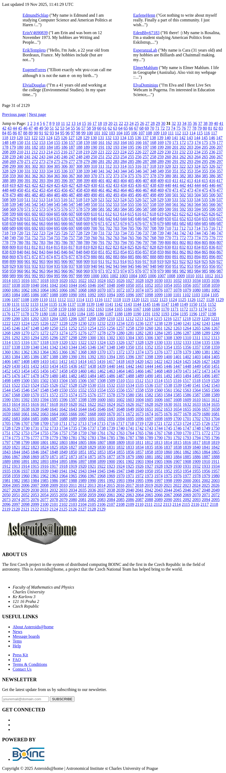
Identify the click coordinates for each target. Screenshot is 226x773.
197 (146, 147)
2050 (6, 495)
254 (123, 156)
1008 (171, 276)
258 (153, 156)
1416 (101, 361)
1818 (205, 442)
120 (20, 137)
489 (86, 195)
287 (146, 161)
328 (5, 171)
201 (175, 147)
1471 (187, 371)
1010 (190, 276)
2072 (215, 495)
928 (5, 266)
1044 (73, 285)
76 (184, 128)
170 (168, 142)
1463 (111, 371)
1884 (177, 456)
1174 (203, 309)
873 (42, 256)
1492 (168, 376)
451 (27, 190)
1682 (6, 418)
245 (57, 156)
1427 (205, 361)
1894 (54, 461)
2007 (35, 485)
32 (174, 123)
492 (109, 195)
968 (79, 271)
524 (123, 199)
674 (123, 223)
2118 (214, 504)
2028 (16, 490)
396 (64, 180)
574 (49, 209)
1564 (196, 390)
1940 (54, 471)
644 (123, 218)
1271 (35, 333)
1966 (82, 476)
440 (168, 185)
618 (153, 214)
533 (190, 199)
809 (13, 247)
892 (183, 256)
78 (194, 128)
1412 (63, 361)
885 (131, 256)
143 (190, 137)
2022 (177, 485)
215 (57, 152)
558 (153, 204)
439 (160, 185)
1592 (25, 399)
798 (153, 242)
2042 (149, 490)
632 (35, 218)
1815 (177, 442)
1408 (25, 361)
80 (205, 128)
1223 (16, 323)
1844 (16, 452)
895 (205, 256)
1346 (92, 347)
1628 (149, 404)
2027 (6, 490)
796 (138, 242)
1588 (206, 395)
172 (183, 142)
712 (182, 228)
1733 (54, 428)
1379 (187, 352)
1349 (120, 347)
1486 (111, 376)
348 (153, 171)
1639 (35, 409)
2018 (139, 485)
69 (147, 128)
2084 (111, 499)
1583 (158, 395)
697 (72, 228)
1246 (16, 328)
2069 (187, 495)
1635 (215, 404)
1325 (111, 342)
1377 (168, 352)
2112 (158, 504)
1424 (177, 361)
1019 (54, 280)
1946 (111, 471)
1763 (120, 433)
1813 (158, 442)
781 (27, 242)
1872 (63, 456)
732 (109, 233)
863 (190, 252)
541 (27, 204)
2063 (130, 495)
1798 (16, 442)
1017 (35, 280)
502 (183, 195)
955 (205, 266)
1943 (82, 471)
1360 (6, 352)
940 (94, 266)
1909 (196, 461)
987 (219, 271)
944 (123, 266)
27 (147, 123)
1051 (139, 285)
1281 (130, 333)
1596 (63, 399)
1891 (25, 461)
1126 (191, 299)
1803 (63, 442)
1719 (139, 423)
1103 (196, 295)
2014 (101, 485)
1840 (196, 447)
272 (35, 161)
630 (20, 218)
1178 (25, 314)
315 (131, 166)
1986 (54, 480)
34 (184, 123)
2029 (25, 490)
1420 (139, 361)
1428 (215, 361)
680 (168, 223)
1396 (130, 356)
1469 (168, 371)
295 (205, 161)
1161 (81, 309)
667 (72, 223)
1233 (111, 323)
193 (116, 147)
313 (116, 166)
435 (131, 185)
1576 (92, 395)
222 (108, 152)
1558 (139, 390)
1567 (6, 395)
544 (49, 204)
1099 (158, 295)
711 (175, 228)
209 (13, 152)
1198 (212, 314)
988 (5, 276)
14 (79, 123)
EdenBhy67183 (146, 32)
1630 (168, 404)
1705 (6, 423)
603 (42, 214)
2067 (168, 495)
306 (64, 166)
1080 (196, 290)
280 (94, 161)
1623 (101, 404)
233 (190, 152)
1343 (63, 347)
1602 (120, 399)
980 (168, 271)
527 (145, 199)
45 (20, 128)
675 (131, 223)
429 (86, 185)
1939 (44, 471)
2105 (92, 504)
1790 (158, 437)
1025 (111, 280)
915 (131, 261)
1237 (149, 323)
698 (79, 228)
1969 (111, 476)
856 (138, 252)
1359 (215, 347)
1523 (25, 385)
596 (212, 209)
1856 (130, 452)
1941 (63, 471)
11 (63, 123)
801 (175, 242)
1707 (25, 423)
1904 (149, 461)
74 (173, 128)
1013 (218, 276)
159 (86, 142)
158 (79, 142)
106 (134, 133)
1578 (111, 395)
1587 (196, 395)
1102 (186, 295)
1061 (16, 290)
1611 (206, 399)
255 (131, 156)
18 (100, 123)
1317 (35, 342)
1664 (54, 414)
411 (175, 180)
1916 (44, 466)
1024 (101, 280)
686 (212, 223)
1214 (148, 318)
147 (219, 137)
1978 (196, 476)
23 (126, 123)
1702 (196, 418)
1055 (177, 285)
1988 (73, 480)
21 (116, 123)
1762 (111, 433)
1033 (187, 280)
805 (205, 242)
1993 (120, 480)
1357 (196, 347)
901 (27, 261)
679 (160, 223)
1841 (206, 447)
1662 (35, 414)
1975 (168, 476)
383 (190, 176)
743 (190, 233)
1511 (130, 380)
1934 (215, 466)
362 (35, 176)
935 (57, 266)
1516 (177, 380)
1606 (158, 399)
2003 (215, 480)
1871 (54, 456)
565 (205, 204)
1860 (168, 452)
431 (101, 185)
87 (20, 133)
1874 (82, 456)
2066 (158, 495)
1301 (101, 337)
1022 (82, 280)
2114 (176, 504)
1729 (16, 428)
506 (212, 195)
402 (109, 180)
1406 (6, 361)
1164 (109, 309)
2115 (186, 504)
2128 (91, 509)
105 (127, 133)
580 (94, 209)
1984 (35, 480)
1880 (139, 456)
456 (64, 190)
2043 (158, 490)
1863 (196, 452)
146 (212, 137)
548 (79, 204)
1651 (149, 409)
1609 (187, 399)
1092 (92, 295)
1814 (167, 442)
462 (109, 190)
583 (116, 209)
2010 (63, 485)
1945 (101, 471)
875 (57, 256)
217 (71, 152)
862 (183, 252)
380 (168, 176)
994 (49, 276)
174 (197, 142)
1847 (44, 452)
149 (13, 142)
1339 (25, 347)
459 (86, 190)
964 (49, 271)
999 (86, 276)
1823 (35, 447)
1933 (206, 466)
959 (13, 271)
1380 (196, 352)
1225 (35, 323)
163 (116, 142)
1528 (73, 385)
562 (183, 204)
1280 (120, 333)
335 (57, 171)
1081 (206, 290)
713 (190, 228)
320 (167, 166)
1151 (203, 304)
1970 (120, 476)
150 (20, 142)
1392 (92, 356)
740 (168, 233)
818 (79, 247)
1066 (63, 290)
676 (138, 223)
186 (64, 147)
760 (94, 237)
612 (108, 214)
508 (5, 199)
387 (219, 176)
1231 (92, 323)
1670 (111, 414)
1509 (111, 380)
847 (72, 252)
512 (34, 199)
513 (42, 199)
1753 (25, 433)
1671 (120, 414)
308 (79, 166)
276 (64, 161)
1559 (149, 390)
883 (116, 256)
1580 (130, 395)
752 (35, 237)
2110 (139, 504)
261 (175, 156)
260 (168, 156)
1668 (92, 414)
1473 (206, 371)
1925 (130, 466)
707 (146, 228)
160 (94, 142)
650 (168, 218)
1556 (120, 390)
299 (13, 166)
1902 (130, 461)
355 (205, 171)
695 (57, 228)
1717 (120, 423)
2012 (82, 485)
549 (86, 204)
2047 (196, 490)
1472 (196, 371)
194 (123, 147)
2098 (25, 504)
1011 (199, 276)
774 (197, 237)
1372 (120, 352)
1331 (168, 342)
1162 (90, 309)
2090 (168, 499)
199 (160, 147)
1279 (111, 333)
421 (27, 185)
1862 (187, 452)
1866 (6, 456)
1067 (73, 290)
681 (175, 223)
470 (168, 190)
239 (13, 156)
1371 (111, 352)
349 (160, 171)
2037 (101, 490)
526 (138, 199)
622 (182, 214)
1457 (54, 371)
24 (131, 123)
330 (20, 171)
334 (49, 171)
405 (131, 180)
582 (109, 209)
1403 (196, 356)
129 (86, 137)
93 (52, 133)
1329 (149, 342)
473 (190, 190)
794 (123, 242)
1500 (25, 380)
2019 (148, 485)
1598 (82, 399)
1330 (158, 342)
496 (138, 195)
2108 (120, 504)
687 (219, 223)
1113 (71, 299)
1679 (196, 414)
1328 (139, 342)
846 (64, 252)
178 (5, 147)
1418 (120, 361)
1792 (177, 437)
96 (67, 133)
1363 (35, 352)
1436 (73, 366)
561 (175, 204)
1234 (120, 323)
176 (212, 142)
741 (175, 233)
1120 (135, 299)
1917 (54, 466)
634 (49, 218)
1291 (6, 337)
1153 (6, 309)
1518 (196, 380)
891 (175, 256)
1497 (215, 376)
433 (116, 185)
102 (104, 133)
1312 (205, 337)
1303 (120, 337)
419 (13, 185)
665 (57, 223)
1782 (82, 437)
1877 (111, 456)
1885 (187, 456)
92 (46, 133)
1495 (196, 376)
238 (5, 156)
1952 (168, 471)
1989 (82, 480)
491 (101, 195)
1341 (44, 347)
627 (219, 214)
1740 (120, 428)
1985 (44, 480)
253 (116, 156)
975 (131, 271)
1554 (101, 390)
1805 (82, 442)
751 (27, 237)
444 (197, 185)
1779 (54, 437)
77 (189, 128)
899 (13, 261)
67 (136, 128)
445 (205, 185)
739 (160, 233)
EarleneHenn (144, 15)
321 (175, 166)
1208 (91, 318)
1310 (187, 337)
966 (64, 271)
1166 (128, 309)
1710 (54, 423)
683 (190, 223)
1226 (44, 323)
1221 (215, 318)
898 (5, 261)
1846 (35, 452)
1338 (16, 347)
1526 (54, 385)
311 (101, 166)
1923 (111, 466)
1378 (177, 352)
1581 (139, 395)
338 (79, 171)
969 (86, 271)
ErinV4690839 (35, 32)
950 (168, 266)
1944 (92, 471)
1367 (73, 352)
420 (20, 185)
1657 (206, 409)
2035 (82, 490)
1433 (44, 366)
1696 (139, 418)
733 (116, 233)
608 (79, 214)
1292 (16, 337)
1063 (35, 290)
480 (20, 195)
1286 (177, 333)
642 (109, 218)
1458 (63, 371)
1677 (177, 414)
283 (116, 161)
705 (131, 228)
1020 (63, 280)
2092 (187, 499)
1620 (73, 404)
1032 (177, 280)
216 (64, 152)
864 (197, 252)
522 (108, 199)
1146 (156, 304)
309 (86, 166)
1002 (114, 276)
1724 (186, 423)
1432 (35, 366)
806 (212, 242)
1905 (158, 461)
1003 (123, 276)
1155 (25, 309)
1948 (130, 471)
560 (168, 204)
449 (13, 190)
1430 (16, 366)
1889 (6, 461)
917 (145, 261)
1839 (187, 447)
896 (212, 256)
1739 (111, 428)
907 (72, 261)
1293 (25, 337)
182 (35, 147)
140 (167, 137)
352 (183, 171)
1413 (72, 361)
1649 (130, 409)
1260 (149, 328)
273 (42, 161)
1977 (187, 476)
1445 (158, 366)
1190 (137, 314)
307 (72, 166)
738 (153, 233)
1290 (215, 333)
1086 (35, 295)
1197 (203, 314)
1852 (92, 452)
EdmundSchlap (36, 15)
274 (49, 161)
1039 (25, 285)
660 (20, 223)
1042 (54, 285)
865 (205, 252)
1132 (25, 304)
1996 (149, 480)
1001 (104, 276)
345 (131, 171)
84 (4, 133)
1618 (54, 404)
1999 (177, 480)
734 (123, 233)
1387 (44, 356)
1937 (25, 471)
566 (212, 204)
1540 (187, 385)
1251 (63, 328)
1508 (101, 380)
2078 (54, 499)
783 (42, 242)
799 (160, 242)
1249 (44, 328)
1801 (44, 442)
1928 (158, 466)
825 (131, 247)
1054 (168, 285)
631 (27, 218)
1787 (130, 437)
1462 (101, 371)
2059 (92, 495)
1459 (73, 371)
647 (146, 218)
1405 (215, 356)
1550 (63, 390)
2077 (44, 499)
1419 (129, 361)
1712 (72, 423)
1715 (101, 423)
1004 (133, 276)
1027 (130, 280)
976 (138, 271)
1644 (82, 409)
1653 (168, 409)
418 (5, 185)
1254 (92, 328)
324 (197, 166)
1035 (206, 280)
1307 (158, 337)
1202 (34, 318)
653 (190, 218)
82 (215, 128)
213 (42, 152)
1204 (53, 318)
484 (49, 195)
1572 (54, 395)
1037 (6, 285)
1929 (168, 466)
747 (219, 233)
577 (72, 209)
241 (27, 156)
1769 (177, 433)
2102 (63, 504)
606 (64, 214)
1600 (101, 399)
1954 (187, 471)
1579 (120, 395)
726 (64, 233)
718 (5, 233)
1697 (149, 418)
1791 (168, 437)
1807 (101, 442)
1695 (130, 418)
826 (138, 247)
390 (20, 180)
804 (197, 242)
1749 (206, 428)
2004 (6, 485)
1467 (149, 371)
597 (219, 209)
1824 (44, 447)
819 (86, 247)
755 (57, 237)
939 (86, 266)
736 (138, 233)
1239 (168, 323)
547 (72, 204)
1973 (149, 476)
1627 (139, 404)
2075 (25, 499)
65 (126, 128)
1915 (35, 466)
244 (49, 156)
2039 (120, 490)
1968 (101, 476)
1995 (139, 480)
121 (27, 137)
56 (78, 128)
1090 (73, 295)
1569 (25, 395)
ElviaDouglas (34, 85)
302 (35, 166)
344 (123, 171)
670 (94, 223)
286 (138, 161)
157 (72, 142)
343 (116, 171)
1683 (16, 418)
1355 (177, 347)
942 (109, 266)
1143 (128, 304)
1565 (206, 390)
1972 (139, 476)
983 (190, 271)
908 (79, 261)
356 (212, 171)
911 (101, 261)
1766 (149, 433)
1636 (6, 409)
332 (35, 171)
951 (175, 266)
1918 (63, 466)
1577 (101, 395)
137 (145, 137)
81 (210, 128)
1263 (177, 328)
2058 (82, 495)
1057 (196, 285)
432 (109, 185)
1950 (149, 471)
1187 (109, 314)
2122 (34, 509)
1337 (6, 347)
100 (90, 133)
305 (57, 166)
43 (9, 128)
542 (35, 204)
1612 (215, 399)
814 (49, 247)
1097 (139, 295)
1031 (168, 280)
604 (49, 214)
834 (197, 247)
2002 (206, 480)
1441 (120, 366)
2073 (6, 499)
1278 (101, 333)
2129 (101, 509)
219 (86, 152)
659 (13, 223)
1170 (165, 309)
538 (5, 204)
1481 (63, 376)
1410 (44, 361)
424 (49, 185)
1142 (118, 304)
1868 (25, 456)
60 (99, 128)
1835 (149, 447)
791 (101, 242)
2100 (44, 504)
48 (36, 128)
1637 (16, 409)
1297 (63, 337)
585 (131, 209)
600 (20, 214)
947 (146, 266)
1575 (82, 395)
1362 (25, 352)
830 (167, 247)
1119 (126, 299)
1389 (63, 356)
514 (49, 199)
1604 (139, 399)
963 (42, 271)
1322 (82, 342)
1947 (120, 471)
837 (219, 247)
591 (175, 209)
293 (190, 161)
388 (5, 180)
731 (101, 233)
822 (108, 247)
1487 (120, 376)
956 (212, 266)
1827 (73, 447)
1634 (206, 404)
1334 (196, 342)
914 (123, 261)
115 (199, 133)
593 (190, 209)
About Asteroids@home (33, 627)
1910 (206, 461)
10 (58, 123)
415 (204, 180)
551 (101, 204)
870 (20, 256)
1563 (187, 390)
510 (20, 199)
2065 (149, 495)
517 (71, 199)
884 (123, 256)
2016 (120, 485)
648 (153, 218)
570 (20, 209)
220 (94, 152)
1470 (177, 371)
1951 (158, 471)
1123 (163, 299)
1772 (206, 433)
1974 (158, 476)
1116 (99, 299)
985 (205, 271)
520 (94, 199)
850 (94, 252)
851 (101, 252)
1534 (130, 385)
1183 (72, 314)
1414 (82, 361)
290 (168, 161)
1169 (156, 309)
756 (64, 237)
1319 (54, 342)
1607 (168, 399)
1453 (16, 371)
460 (94, 190)
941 (101, 266)
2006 (25, 485)
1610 (196, 399)
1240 (177, 323)
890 (168, 256)
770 (168, 237)
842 (35, 252)
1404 (206, 356)
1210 (110, 318)
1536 (149, 385)
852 (109, 252)
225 (131, 152)
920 (167, 261)
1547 (35, 390)
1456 (44, 371)
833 (190, 247)
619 (160, 214)
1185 (90, 314)
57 (83, 128)
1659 (6, 414)
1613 (6, 404)
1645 (92, 409)
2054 (44, 495)
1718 (129, 423)
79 (199, 128)
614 (123, 214)
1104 (205, 295)
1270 (25, 333)
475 (205, 190)
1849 (63, 452)
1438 (92, 366)
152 (35, 142)
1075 (149, 290)
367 (72, 176)
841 (27, 252)
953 (190, 266)
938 (79, 266)
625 (204, 214)
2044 (168, 490)
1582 (149, 395)
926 (212, 261)
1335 (206, 342)
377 (146, 176)
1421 (148, 361)
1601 (111, 399)
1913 (16, 466)
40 (216, 123)
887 (146, 256)
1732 (44, 428)
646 (138, 218)
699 (86, 228)
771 (175, 237)
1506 (82, 380)
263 (190, 156)
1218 (186, 318)
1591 (16, 399)
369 (86, 176)
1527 (63, 385)
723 (42, 233)
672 (109, 223)
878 (79, 256)
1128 (210, 299)
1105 (214, 295)
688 (5, 228)
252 (109, 156)
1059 (215, 285)
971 (101, 271)
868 (5, 256)
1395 (120, 356)
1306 (149, 337)
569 (13, 209)
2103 (73, 504)
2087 (139, 499)
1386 (35, 356)
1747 (187, 428)
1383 (6, 356)
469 (160, 190)
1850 (73, 452)
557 (146, 204)
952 (183, 266)
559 (160, 204)
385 (205, 176)
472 (183, 190)
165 (131, 142)
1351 (139, 347)
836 (212, 247)
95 (62, 133)
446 (212, 185)
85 (9, 133)
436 (138, 185)
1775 (16, 437)
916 (138, 261)
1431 (25, 366)
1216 (167, 318)
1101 (177, 295)
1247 (25, 328)
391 (27, 180)
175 (205, 142)
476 (212, 190)
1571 (44, 395)
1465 (130, 371)
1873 (73, 456)
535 (204, 199)
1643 (73, 409)
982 (183, 271)
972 (109, 271)
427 (72, 185)
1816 (186, 442)
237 (219, 152)
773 (190, 237)
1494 (187, 376)
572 (35, 209)
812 (34, 247)
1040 (35, 285)
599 (13, 214)
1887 (206, 456)
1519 (205, 380)
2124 (53, 509)
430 (94, 185)
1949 (139, 471)
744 (197, 233)
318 (153, 166)
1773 (215, 433)
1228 (63, 323)
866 (212, 252)
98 (78, 133)
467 (146, 190)
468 (153, 190)
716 (212, 228)
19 (105, 123)
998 (79, 276)
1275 (73, 333)
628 (5, 218)
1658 (215, 409)
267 (219, 156)
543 (42, 204)
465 (131, 190)
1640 (44, 409)
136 (138, 137)
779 (13, 242)
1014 (6, 280)
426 (64, 185)
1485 (101, 376)
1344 (73, 347)
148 (5, 142)
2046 (187, 490)
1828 (82, 447)
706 (138, 228)
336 (64, 171)
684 (197, 223)
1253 (82, 328)
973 (116, 271)
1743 (149, 428)
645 (131, 218)
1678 (187, 414)
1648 (120, 409)
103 (112, 133)
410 (168, 180)
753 (42, 237)
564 (197, 204)
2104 (82, 504)
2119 (6, 509)
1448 (187, 366)
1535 (139, 385)
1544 (6, 390)
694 (49, 228)
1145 (146, 304)
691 (27, 228)
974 (123, 271)
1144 (137, 304)
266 (212, 156)
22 (121, 123)
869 (13, 256)
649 (160, 218)
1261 (158, 328)
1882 (158, 456)
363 (42, 176)
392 (35, 180)
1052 (149, 285)
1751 (6, 433)
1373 (130, 352)
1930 (177, 466)
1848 (54, 452)
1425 (186, 361)
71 (157, 128)
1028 (139, 280)
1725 (196, 423)
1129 (219, 299)
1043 (63, 285)
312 (108, 166)
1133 (34, 304)
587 (146, 209)
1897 (82, 461)
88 (25, 133)
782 (35, 242)
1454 (25, 371)
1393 (101, 356)
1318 (44, 342)
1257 (120, 328)
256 (138, 156)
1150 (193, 304)
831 (175, 247)
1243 (206, 323)
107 (141, 133)
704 (123, 228)
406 (138, 180)
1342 (54, 347)
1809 (120, 442)
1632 (187, 404)
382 (183, 176)
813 (42, 247)
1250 (54, 328)
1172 (184, 309)
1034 (196, 280)
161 (101, 142)
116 (207, 133)
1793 (187, 437)
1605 (149, 399)
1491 (158, 376)
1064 (44, 290)
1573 (63, 395)
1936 (16, 471)
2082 (92, 499)
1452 (6, 371)
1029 (149, 280)
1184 (81, 314)
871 (27, 256)
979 (160, 271)
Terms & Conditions (30, 664)
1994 (130, 480)
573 (42, 209)
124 (49, 137)
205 (205, 147)
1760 (92, 433)
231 (175, 152)
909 (86, 261)
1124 (173, 299)
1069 (92, 290)
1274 (63, 333)
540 (20, 204)
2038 (111, 490)
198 (153, 147)
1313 (215, 337)
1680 (206, 414)
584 (123, 209)
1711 (63, 423)
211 (27, 152)
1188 (118, 314)
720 (20, 233)
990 (20, 276)
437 (146, 185)
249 (86, 156)
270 (20, 161)
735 (131, 233)
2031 (44, 490)
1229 (73, 323)
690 (20, 228)
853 (116, 252)
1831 (111, 447)
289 (160, 161)
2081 (82, 499)
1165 (118, 309)
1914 (25, 466)
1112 (62, 299)
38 (205, 123)
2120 (15, 509)
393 (42, 180)
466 (138, 190)
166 (138, 142)
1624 (111, 404)
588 (153, 209)
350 (168, 171)
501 (175, 195)
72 (163, 128)
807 (219, 242)
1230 (82, 323)
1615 (25, 404)
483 (42, 195)
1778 (44, 437)
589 (160, 209)
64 (120, 128)
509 (13, 199)
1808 (111, 442)
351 (175, 171)
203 (190, 147)
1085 (25, 295)
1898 (92, 461)
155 (57, 142)
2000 (187, 480)
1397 (139, 356)
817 (71, 247)
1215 (158, 318)
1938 (35, 471)
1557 (130, 390)
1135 (53, 304)
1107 (15, 299)
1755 (44, 433)
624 (197, 214)
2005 (16, 485)
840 (20, 252)
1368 (82, 352)
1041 (44, 285)
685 (205, 223)
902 (35, 261)
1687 (54, 418)
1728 (6, 428)
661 (27, 223)
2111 (148, 504)
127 (71, 137)
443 (190, 185)
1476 (16, 376)
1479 (44, 376)
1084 (16, 295)
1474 (215, 371)
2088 (149, 499)
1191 (146, 314)
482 (35, 195)
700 (94, 228)
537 (219, 199)
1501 (35, 380)
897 (219, 256)
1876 (101, 456)
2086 (130, 499)
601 (27, 214)
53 (62, 128)
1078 (177, 290)
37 (200, 123)
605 (57, 214)
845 (57, 252)
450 (20, 190)
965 (57, 271)
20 (110, 123)
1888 (215, 456)
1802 (54, 442)
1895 (63, 461)
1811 (139, 442)
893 (190, 256)
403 (116, 180)
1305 (139, 337)
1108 (25, 299)
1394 (111, 356)
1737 (92, 428)
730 (94, 233)
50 (46, 128)
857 (146, 252)
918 (153, 261)
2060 (101, 495)
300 (20, 166)
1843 (6, 452)
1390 (73, 356)
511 (27, 199)
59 (94, 128)
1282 (139, 333)
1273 (54, 333)
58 (89, 128)
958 (5, 271)
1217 (177, 318)
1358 (206, 347)
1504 (63, 380)
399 (86, 180)
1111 (52, 299)
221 (101, 152)
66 (131, 128)
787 (72, 242)
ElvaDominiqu (145, 85)
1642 (63, 409)
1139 (90, 304)
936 (64, 266)
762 (109, 237)
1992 (111, 480)
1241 (187, 323)
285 (131, 161)
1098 (149, 295)
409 (160, 180)
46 (25, 128)
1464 (120, 371)
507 (219, 195)
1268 (6, 333)
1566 (215, 390)
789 (86, 242)
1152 (212, 304)
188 (79, 147)
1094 (111, 295)
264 (197, 156)
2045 (177, 490)
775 (205, 237)
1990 (92, 480)
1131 (15, 304)
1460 (82, 371)
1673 (139, 414)
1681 (215, 414)
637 (72, 218)
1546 (25, 390)
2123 (44, 509)
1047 (101, 285)
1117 (108, 299)
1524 (35, 385)
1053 (158, 285)
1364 (44, 352)
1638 (25, 409)
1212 (129, 318)
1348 (111, 347)
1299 (82, 337)
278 (79, 161)
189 (86, 147)
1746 (177, 428)
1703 (206, 418)
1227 (54, 323)
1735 (73, 428)
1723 (177, 423)
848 (79, 252)
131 (101, 137)
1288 (196, 333)
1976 (177, 476)
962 (35, 271)
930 (20, 266)
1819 (215, 442)
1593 (35, 399)
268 (5, 161)
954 (197, 266)
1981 (6, 480)
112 (178, 133)
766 (138, 237)
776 (212, 237)
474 (197, 190)
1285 (168, 333)
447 (219, 185)
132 (108, 137)
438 (153, 185)
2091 (177, 499)
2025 (205, 485)
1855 (120, 452)
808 (5, 247)
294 (197, 161)
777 (219, 237)
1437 (82, 366)
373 (116, 176)
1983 (25, 480)
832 (182, 247)
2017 (129, 485)
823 (116, 247)
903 (42, 261)
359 (13, 176)
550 (94, 204)
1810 (130, 442)
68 (141, 128)
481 (27, 195)
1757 (63, 433)
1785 (111, 437)
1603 (130, 399)
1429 (6, 366)
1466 (139, 371)
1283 (149, 333)
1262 (168, 328)
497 (146, 195)
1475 (6, 376)
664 (49, 223)
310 (94, 166)
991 (27, 276)
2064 (139, 495)
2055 (54, 495)
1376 (158, 352)
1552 (82, 390)
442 (183, 185)
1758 (73, 433)
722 (35, 233)
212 (34, 152)
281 (101, 161)
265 (205, 156)
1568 (16, 395)
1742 (139, 428)
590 (168, 209)
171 (175, 142)
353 (190, 171)
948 (153, 266)
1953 (177, 471)
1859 (158, 452)
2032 (54, 490)
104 (119, 133)
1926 (139, 466)
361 (27, 176)
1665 (63, 414)
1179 (34, 314)
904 (49, 261)
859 (160, 252)
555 (131, 204)
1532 (111, 385)
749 (13, 237)
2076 (35, 499)
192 (109, 147)
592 (183, 209)
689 (13, 228)
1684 (25, 418)
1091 (82, 295)
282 (109, 161)
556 (138, 204)
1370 (101, 352)
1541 (196, 385)
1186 (100, 314)
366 (64, 176)
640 (94, 218)
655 (205, 218)
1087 (44, 295)
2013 (91, 485)
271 (27, 161)
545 (57, 204)
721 (27, 233)
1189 (128, 314)
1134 (44, 304)
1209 (101, 318)
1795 (206, 437)
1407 (16, 361)
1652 (158, 409)
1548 (44, 390)
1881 (149, 456)
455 (57, 190)
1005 (142, 276)
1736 (82, 428)
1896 (73, 461)
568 (5, 209)
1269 (16, 333)
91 (41, 133)
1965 (73, 476)
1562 (177, 390)
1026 (120, 280)
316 (138, 166)
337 (72, 171)
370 (94, 176)
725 (57, 233)
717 (219, 228)
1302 (111, 337)
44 (15, 128)
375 (131, 176)
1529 (82, 385)
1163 (100, 309)
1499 (16, 380)
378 (153, 176)
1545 (16, 390)
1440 (111, 366)
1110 (44, 299)
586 (138, 209)
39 (211, 123)
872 (35, 256)
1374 (139, 352)
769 (160, 237)
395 (57, 180)
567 (219, 204)
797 (146, 242)
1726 (205, 423)
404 (123, 180)
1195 (184, 314)
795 (131, 242)
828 (153, 247)
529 (160, 199)
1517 (186, 380)
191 (101, 147)
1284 (158, 333)
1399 (158, 356)
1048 (111, 285)
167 (146, 142)
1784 (101, 437)
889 (160, 256)
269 (13, 161)
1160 (72, 309)
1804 (73, 442)
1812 (148, 442)
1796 (215, 437)
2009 (54, 485)
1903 (139, 461)
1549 (54, 390)
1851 (82, 452)
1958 (6, 476)
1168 (146, 309)
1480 (54, 376)
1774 (6, 437)
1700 (177, 418)
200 (168, 147)
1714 (91, 423)
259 (160, 156)
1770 (187, 433)
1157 (44, 309)
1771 (196, 433)
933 (42, 266)
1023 (92, 280)
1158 (53, 309)
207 (219, 147)
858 (153, 252)
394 (49, 180)
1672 (130, 414)
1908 (187, 461)
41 (221, 123)
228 (153, 152)
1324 (101, 342)
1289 (206, 333)
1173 (193, 309)
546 (64, 204)
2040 (130, 490)
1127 (201, 299)
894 (197, 256)
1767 (158, 433)
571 (27, 209)
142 (182, 137)
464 (123, 190)
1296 (54, 337)
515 (57, 199)
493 (116, 195)
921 (175, 261)
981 (175, 271)
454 (49, 190)
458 (79, 190)
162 (109, 142)
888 (153, 256)
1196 (193, 314)
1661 (25, 414)
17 (94, 123)
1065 (54, 290)
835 (204, 247)
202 (183, 147)
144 (197, 137)
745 (205, 233)
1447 (177, 366)
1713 (82, 423)
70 (152, 128)
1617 (44, 404)
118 (5, 137)
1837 (168, 447)
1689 (73, 418)
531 (175, 199)
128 (79, 137)
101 (97, 133)
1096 (130, 295)
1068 (82, 290)
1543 (215, 385)
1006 (152, 276)
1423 (167, 361)
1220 (205, 318)
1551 (73, 390)
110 (164, 133)
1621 (82, 404)
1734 (63, 428)
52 (57, 128)
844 (49, 252)
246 (64, 156)
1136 (62, 304)
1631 (177, 404)
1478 (35, 376)
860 (168, 252)
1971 (130, 476)
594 (197, 209)
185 (57, 147)
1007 (161, 276)
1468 (158, 371)
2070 (196, 495)
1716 (110, 423)
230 (167, 152)
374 (123, 176)
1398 (149, 356)
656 (212, 218)
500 (168, 195)
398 (79, 180)
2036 (92, 490)
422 (35, 185)
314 (123, 166)
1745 (168, 428)
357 (219, 171)
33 (179, 123)
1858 (149, 452)
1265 (196, 328)
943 (116, 266)
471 (175, 190)
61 (104, 128)
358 (5, 176)
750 (20, 237)
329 (13, 171)
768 (153, 237)
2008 (44, 485)
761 (101, 237)
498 (153, 195)
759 (86, 237)
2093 (196, 499)
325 (204, 166)
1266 (206, 328)
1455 (35, 371)
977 (146, 271)
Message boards (26, 636)
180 (20, 147)
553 (116, 204)
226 (138, 152)
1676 (168, 414)
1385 (25, 356)
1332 (177, 342)
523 (116, 199)
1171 (174, 309)
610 (94, 214)
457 (72, 190)
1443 (139, 366)
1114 (80, 299)
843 (42, 252)
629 (13, 218)
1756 (54, 433)
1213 (139, 318)
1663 (44, 414)
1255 (101, 328)
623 (190, 214)
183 (42, 147)
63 (115, 128)
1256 (111, 328)
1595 (54, 399)
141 (175, 137)
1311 (196, 337)
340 (94, 171)
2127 (82, 509)
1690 (82, 418)
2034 (73, 490)
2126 (72, 509)
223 (116, 152)
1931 (187, 466)
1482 (73, 376)
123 (42, 137)
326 (212, 166)
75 (178, 128)
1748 (196, 428)
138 (153, 137)
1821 (16, 447)
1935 (6, 471)
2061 (111, 495)
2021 (167, 485)
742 (183, 233)
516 (64, 199)
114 (192, 133)
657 (219, 218)
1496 (206, 376)
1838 (177, 447)
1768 (168, 433)
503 (190, 195)
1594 (44, 399)
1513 (148, 380)
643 (116, 218)
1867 (16, 456)
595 (205, 209)
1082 (215, 290)
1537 (158, 385)
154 (49, 142)
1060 (6, 290)
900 (20, 261)
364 (49, 176)
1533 (120, 385)
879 (86, 256)
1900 (111, 461)
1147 (165, 304)
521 (101, 199)
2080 (73, 499)
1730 (25, 428)
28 (152, 123)
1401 (177, 356)
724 (49, 233)
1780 (63, 437)
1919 (73, 466)
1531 (101, 385)
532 (182, 199)
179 (13, 147)
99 (83, 133)
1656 (196, 409)
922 (182, 261)
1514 (158, 380)
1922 (101, 466)
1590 (6, 399)
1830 (101, 447)
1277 (92, 333)
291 (175, 161)
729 (86, 233)
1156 (34, 309)
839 (13, 252)
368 (79, 176)
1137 (72, 304)
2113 (167, 504)
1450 (206, 366)
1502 (44, 380)
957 (219, 266)
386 (212, 176)
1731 (35, 428)
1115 (89, 299)
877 (72, 256)
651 (175, 218)
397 (72, 180)
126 (64, 137)
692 (35, 228)
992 (35, 276)
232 (182, 152)
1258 (130, 328)
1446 (168, 366)
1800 (35, 442)
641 (101, 218)
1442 (130, 366)
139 (160, 137)
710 (168, 228)
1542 (206, 385)
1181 (53, 314)
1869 (35, 456)
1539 (177, 385)
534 (197, 199)
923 (190, 261)
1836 (158, 447)
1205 (63, 318)
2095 (215, 499)
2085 (120, 499)
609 (86, 214)
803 (190, 242)
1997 (158, 480)
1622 (92, 404)
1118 (117, 299)
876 (64, 256)
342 (109, 171)
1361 (16, 352)
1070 (101, 290)
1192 (156, 314)
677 (146, 223)
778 (5, 242)
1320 (63, 342)
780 (20, 242)
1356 (187, 347)
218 (79, 152)
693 (42, 228)
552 (109, 204)
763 (116, 237)
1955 (196, 471)
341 (101, 171)
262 (183, 156)
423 (42, 185)
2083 (101, 499)
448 (5, 190)
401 (101, 180)
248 (79, 156)
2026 (215, 485)
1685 (35, 418)
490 (94, 195)
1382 (215, 352)
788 (79, 242)
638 (79, 218)
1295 (44, 337)
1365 (54, 352)
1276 (82, 333)
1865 (215, 452)
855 (131, 252)
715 (204, 228)
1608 (177, 399)
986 (212, 271)
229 (160, 152)
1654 (177, 409)
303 (42, 166)
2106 (101, 504)
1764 (130, 433)
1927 (149, 466)
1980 (215, 476)
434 (123, 185)
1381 (206, 352)
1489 (139, 376)
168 (153, 142)
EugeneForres (34, 69)
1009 (180, 276)
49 (41, 128)
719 (13, 233)
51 (52, 128)
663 (42, 223)
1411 (54, 361)
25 (137, 123)
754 (49, 237)
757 (72, 237)
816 (64, 247)
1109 (34, 299)
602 (35, 214)
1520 (215, 380)
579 (86, 209)
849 (86, 252)
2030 (35, 490)
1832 (120, 447)
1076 (158, 290)
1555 (111, 390)
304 (49, 166)
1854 (111, 452)
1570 (35, 395)
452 (35, 190)
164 (123, 142)
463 (116, 190)
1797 (6, 442)
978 (153, 271)
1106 (6, 299)
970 (94, 271)
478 (5, 195)
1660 (16, 414)
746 (212, 233)
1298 (73, 337)
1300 (92, 337)
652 (183, 218)
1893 (44, 461)
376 (138, 176)
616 (138, 214)
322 (182, 166)
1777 (35, 437)
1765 (139, 433)
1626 (130, 404)
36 (195, 123)
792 (109, 242)
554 (123, 204)
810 (20, 247)
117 (214, 133)
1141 (109, 304)
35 (189, 123)
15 (84, 123)
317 (145, 166)
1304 (130, 337)
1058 (206, 285)
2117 (204, 504)
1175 (212, 309)
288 (153, 161)
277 (72, 161)
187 (72, 147)
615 (131, 214)
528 (153, 199)
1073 (130, 290)
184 (49, 147)
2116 (195, 504)
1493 (177, 376)
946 (138, 266)
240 (20, 156)
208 (5, 152)
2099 (35, 504)
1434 (54, 366)
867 (219, 252)
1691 (92, 418)
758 (79, 237)
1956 (206, 471)
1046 (92, 285)
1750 (215, 428)
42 (4, 128)
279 (86, 161)
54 (67, 128)
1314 (6, 342)
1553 (92, 390)
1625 (120, 404)
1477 (25, 376)
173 (190, 142)
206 (212, 147)
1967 (92, 476)
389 (13, 180)
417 (219, 180)
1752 (16, 433)
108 (149, 133)
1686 (44, 418)
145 (204, 137)
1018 (44, 280)
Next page (37, 114)
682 (183, 223)
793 (116, 242)
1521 (6, 385)
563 (190, 204)
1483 (82, 376)
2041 (139, 490)
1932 (196, 466)
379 (160, 176)
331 (27, 171)
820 (94, 247)
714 (197, 228)
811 (27, 247)
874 (49, 256)
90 (36, 133)
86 (15, 133)
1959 (16, 476)
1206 (72, 318)
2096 (6, 504)
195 (131, 147)
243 (42, 156)
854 (123, 252)
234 (197, 152)
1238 (158, 323)
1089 (63, 295)
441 (175, 185)
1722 (167, 423)
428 (79, 185)
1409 (35, 361)
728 (79, 233)
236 (212, 152)
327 (219, 166)
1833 (130, 447)
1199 (6, 318)
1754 (35, 433)
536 (212, 199)
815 (57, 247)
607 (72, 214)
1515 (167, 380)
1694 (120, 418)
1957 (215, 471)
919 (160, 261)
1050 (130, 285)
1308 (168, 337)
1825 (54, 447)
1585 (177, 395)
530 (167, 199)
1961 (35, 476)
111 (171, 133)
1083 (6, 295)
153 (42, 142)
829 (160, 247)
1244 (215, 323)
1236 (139, 323)
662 (35, 223)
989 (13, 276)
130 (94, 137)
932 (35, 266)
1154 (15, 309)
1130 (6, 304)
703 (116, 228)
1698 (158, 418)
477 (219, 190)
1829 (92, 447)
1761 (101, 433)
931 (27, 266)
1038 (16, 285)
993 (42, 276)
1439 (101, 366)
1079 (187, 290)
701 (101, 228)
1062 (25, 290)
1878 (120, 456)
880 (94, 256)
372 (109, 176)
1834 (139, 447)
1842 (215, 447)
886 (138, 256)
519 (86, 199)
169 (160, 142)
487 (72, 195)
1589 (215, 395)
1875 (92, 456)
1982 (16, 480)
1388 (54, 356)
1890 (16, 461)
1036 (215, 280)
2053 (35, 495)
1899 (101, 461)
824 (123, 247)
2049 (215, 490)
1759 (82, 433)
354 (197, 171)
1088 (54, 295)
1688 (63, 418)
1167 (137, 309)
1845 (25, 452)
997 (72, 276)
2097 (16, 504)
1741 (130, 428)
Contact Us (22, 669)
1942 (73, 471)
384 (197, 176)
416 (212, 180)
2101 (54, 504)
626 (212, 214)
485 (57, 195)
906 (64, 261)
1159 (62, 309)
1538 (168, 385)
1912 (6, 466)
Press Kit (20, 655)
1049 (120, 285)
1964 (63, 476)
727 (72, 233)
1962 (44, 476)
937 (72, 266)
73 (168, 128)
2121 (25, 509)
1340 (35, 347)
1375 (149, 352)
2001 (196, 480)
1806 (92, 442)
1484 (92, 376)
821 (101, 247)
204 (197, 147)
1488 (130, 376)
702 (109, 228)
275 (57, 161)
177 (219, 142)
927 (219, 261)
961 (27, 271)
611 (101, 214)
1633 (196, 404)
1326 (120, 342)
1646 (101, 409)
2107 (111, 504)
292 (183, 161)
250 (94, 156)
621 (175, 214)
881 (101, 256)
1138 (81, 304)
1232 (101, 323)
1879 (130, 456)
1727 (215, 423)
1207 (82, 318)
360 (20, 176)
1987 (63, 480)
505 (205, 195)
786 (64, 242)
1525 (44, 385)
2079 (63, 499)
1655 (187, 409)
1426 (196, 361)
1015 (16, 280)
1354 (168, 347)
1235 (130, 323)
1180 (44, 314)
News (17, 631)
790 (94, 242)
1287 (187, 333)
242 (35, 156)
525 (131, 199)
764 (123, 237)
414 (197, 180)
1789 (149, 437)
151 (27, 142)
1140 (100, 304)
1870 (44, 456)
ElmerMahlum (145, 67)
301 (27, 166)
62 (110, 128)
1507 (92, 380)
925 (204, 261)
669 (86, 223)
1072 (120, 290)
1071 (111, 290)
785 (57, 242)
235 (204, 152)
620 (167, 214)
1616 (35, 404)
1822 (25, 447)
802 (183, 242)
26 (142, 123)
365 (57, 176)
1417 (110, 361)
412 (182, 180)
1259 (139, 328)
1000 (95, 276)
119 (12, 137)
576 (64, 209)
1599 (92, 399)
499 (160, 195)
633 (42, 218)
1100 (168, 295)
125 (57, 137)
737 (146, 233)
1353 (158, 347)
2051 (16, 495)
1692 (101, 418)
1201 (25, 318)
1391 (82, 356)
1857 (139, 452)
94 (57, 133)
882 (109, 256)
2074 (16, 499)
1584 (168, 395)
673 (116, 223)
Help (17, 646)
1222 (6, 323)
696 (64, 228)
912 (108, 261)
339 (86, 171)
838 (5, 252)
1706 (16, 423)
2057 (73, 495)
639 (86, 218)
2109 (130, 504)
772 (183, 237)
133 (116, 137)
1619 (63, 404)
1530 (92, 385)
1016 (25, 280)
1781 (73, 437)
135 (131, 137)
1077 (168, 290)
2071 (206, 495)
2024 (196, 485)
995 (57, 276)
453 (42, 190)
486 (64, 195)
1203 (44, 318)
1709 (44, 423)
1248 (35, 328)
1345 (82, 347)
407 (146, 180)
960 (20, 271)
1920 (82, 466)
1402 (187, 356)
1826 (63, 447)
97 (73, 133)
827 (145, 247)
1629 (158, 404)
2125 (63, 509)
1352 (149, 347)
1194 (174, 314)
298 (5, 166)
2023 (186, 485)
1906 (168, 461)
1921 (92, 466)
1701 (187, 418)
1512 (139, 380)
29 (158, 123)
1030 (158, 280)
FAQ (17, 659)
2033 (63, 490)
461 (101, 190)
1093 (101, 295)
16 (89, 123)
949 (160, 266)
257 (146, 156)
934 (49, 266)
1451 (215, 366)
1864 (206, 452)
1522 (16, 385)
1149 (184, 304)
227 (145, 152)
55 (73, 128)
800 (168, 242)
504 (197, 195)
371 (101, 176)
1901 (120, 461)
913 (116, 261)
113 (185, 133)
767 (146, 237)
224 (123, 152)
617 (145, 214)
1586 (187, 395)
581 (101, 209)
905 (57, 261)
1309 (177, 337)
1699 (168, 418)
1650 (139, 409)
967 (72, 271)
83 (221, 128)
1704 (215, 418)
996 (64, 276)
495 (131, 195)
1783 (92, 437)
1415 (91, 361)
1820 (6, 447)
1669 (101, 414)
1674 (149, 414)
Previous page (14, 114)
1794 (196, 437)
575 (57, 209)
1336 (215, 342)
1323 (92, 342)
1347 (101, 347)
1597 (73, 399)
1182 (62, 314)
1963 (54, 476)
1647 (111, 409)
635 (57, 218)
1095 (120, 295)
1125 (182, 299)
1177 (15, 314)
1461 (92, 371)
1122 (154, 299)
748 (5, 237)
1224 (25, 323)
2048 (206, 490)
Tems (17, 641)
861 (175, 252)
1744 (158, 428)
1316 (25, 342)
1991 (101, 480)
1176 (6, 314)
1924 (120, 466)
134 (123, 137)
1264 (187, 328)
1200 (15, 318)
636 (64, 218)
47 (31, 128)
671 (101, 223)
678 (153, 223)
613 (116, 214)
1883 (168, 456)
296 (212, 161)
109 (156, 133)
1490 (149, 376)
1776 (25, 437)
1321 (73, 342)
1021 (73, 280)
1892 (35, 461)
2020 (158, 485)
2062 (120, 495)
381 (175, 176)
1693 (111, 418)
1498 (6, 380)
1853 (101, 452)
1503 (54, 380)
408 (153, 180)
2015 (110, 485)
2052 (25, 495)
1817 (196, 442)
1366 (63, 352)
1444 (149, 366)
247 (72, 156)
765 (131, 237)
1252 (73, 328)
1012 (209, 276)
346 (138, 171)
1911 (215, 461)
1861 (177, 452)
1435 (63, 366)
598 (5, 214)
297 (219, 161)
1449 (196, 366)
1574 (73, 395)
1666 (73, 414)
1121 (145, 299)
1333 (187, 342)
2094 (206, 499)
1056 (187, 285)
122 (34, 137)
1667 (82, 414)
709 (160, 228)
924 (197, 261)
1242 (196, 323)
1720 (148, 423)
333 (42, 171)
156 (64, 142)
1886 (196, 456)
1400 (168, 356)
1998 (168, 480)
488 (79, 195)
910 (94, 261)
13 (73, 123)
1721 (158, 423)
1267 (215, 328)
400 (94, 180)
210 (20, 152)
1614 (16, 404)
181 (27, 147)
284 (123, 161)
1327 (130, 342)
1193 (165, 314)
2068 (177, 495)
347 (146, 171)
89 (31, 133)
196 (138, 147)
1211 (120, 318)
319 (160, 166)
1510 (120, 380)
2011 (73, 485)
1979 (206, 476)
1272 (44, 333)
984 (197, 271)
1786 (120, 437)
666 (64, 223)
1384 (16, 356)
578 (79, 209)
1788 (139, 437)
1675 (158, 414)
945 (131, 266)
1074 (139, 290)
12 (68, 123)
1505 (73, 380)
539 (13, 204)
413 (190, 180)
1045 (82, 285)
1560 (158, 390)
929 (13, 266)
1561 (168, 390)
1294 (35, 337)
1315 (16, 342)
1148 (174, 304)
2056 (63, 495)
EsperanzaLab (145, 50)
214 (49, 152)
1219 (196, 318)
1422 (158, 361)
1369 (92, 352)
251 (101, 156)
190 (94, 147)
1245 (6, 328)
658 (5, 223)
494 (123, 195)
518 (79, 199)
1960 (25, 476)
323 (190, 166)
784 (49, 242)
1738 (101, 428)
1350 (130, 347)
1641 (54, 409)
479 (13, 195)
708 (153, 228)
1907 (177, 461)
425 (57, 185)
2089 (158, 499)
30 (163, 123)
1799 (25, 442)
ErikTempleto (34, 50)
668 (79, 223)
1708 (35, 423)
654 (197, 218)
